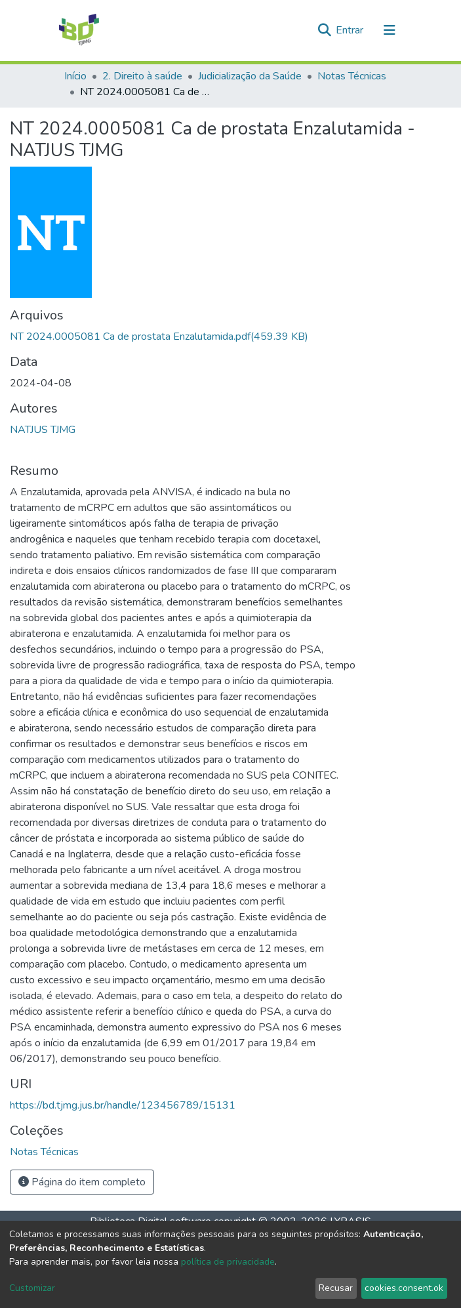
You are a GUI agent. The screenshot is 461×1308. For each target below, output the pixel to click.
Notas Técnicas (351, 76)
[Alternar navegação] (389, 30)
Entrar (351, 30)
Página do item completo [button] (82, 1182)
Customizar (32, 1288)
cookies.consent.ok (404, 1288)
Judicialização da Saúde (250, 76)
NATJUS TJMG (42, 429)
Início (75, 76)
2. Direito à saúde (142, 76)
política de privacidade (228, 1262)
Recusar (336, 1288)
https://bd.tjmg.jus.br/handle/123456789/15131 (122, 1105)
